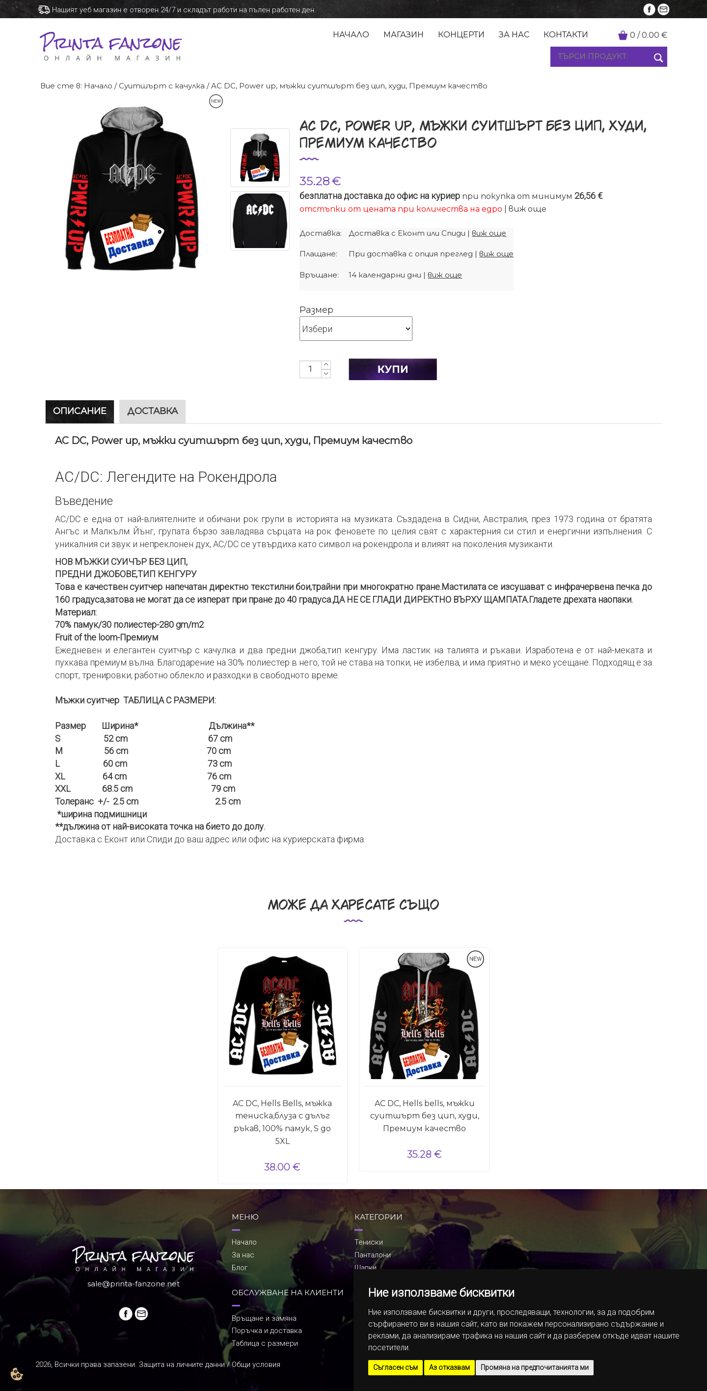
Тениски (368, 1242)
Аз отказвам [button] (449, 1367)
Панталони (372, 1255)
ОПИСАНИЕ (80, 411)
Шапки (365, 1267)
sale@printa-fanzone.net (133, 1283)
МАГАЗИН (403, 34)
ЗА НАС (514, 34)
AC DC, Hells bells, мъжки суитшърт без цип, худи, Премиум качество (424, 1116)
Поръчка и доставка (267, 1330)
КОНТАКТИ (566, 34)
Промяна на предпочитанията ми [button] (535, 1367)
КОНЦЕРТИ (461, 34)
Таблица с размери (265, 1343)
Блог (239, 1267)
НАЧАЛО (351, 34)
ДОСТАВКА (152, 411)
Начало (98, 85)
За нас (243, 1255)
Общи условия (256, 1364)
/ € (648, 35)
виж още (527, 209)
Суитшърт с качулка (162, 85)
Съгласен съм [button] (395, 1367)
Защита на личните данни (182, 1364)
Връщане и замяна (264, 1318)
